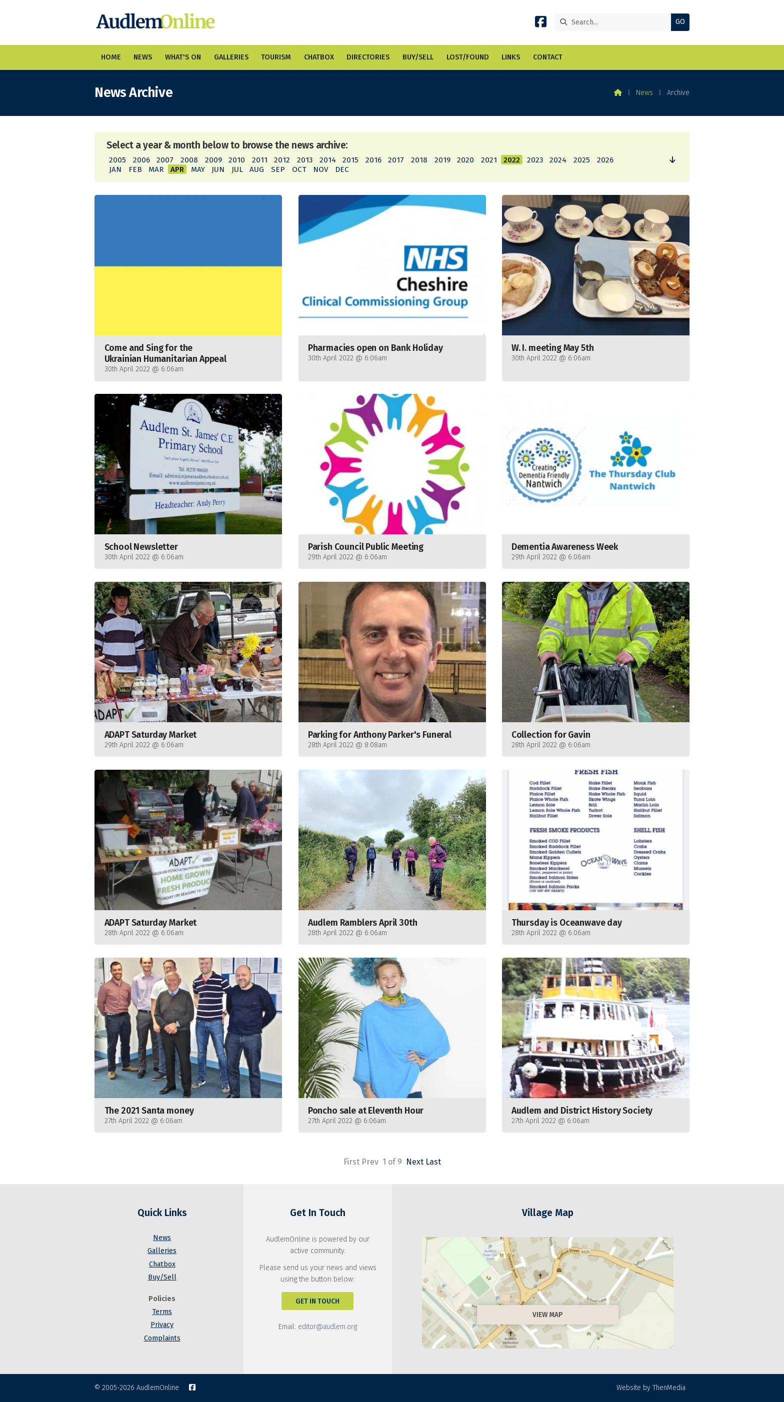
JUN (218, 169)
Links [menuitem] (511, 57)
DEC (342, 169)
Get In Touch (318, 1301)
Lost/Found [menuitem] (467, 57)
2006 (141, 159)
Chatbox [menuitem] (319, 57)
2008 (189, 159)
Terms (162, 1312)
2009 (213, 159)
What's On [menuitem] (183, 57)
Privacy (162, 1325)
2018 (419, 159)
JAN (115, 169)
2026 (605, 159)
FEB (135, 169)
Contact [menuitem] (547, 57)
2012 (282, 159)
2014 (328, 159)
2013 (304, 159)
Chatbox (162, 1264)
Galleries (162, 1251)
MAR (156, 169)
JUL (237, 169)
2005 (117, 159)
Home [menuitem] (111, 57)
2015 (350, 159)
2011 (260, 159)
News (644, 92)
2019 (442, 159)
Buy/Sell (162, 1277)
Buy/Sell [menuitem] (418, 57)
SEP (278, 169)
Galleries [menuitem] (231, 57)
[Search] (615, 22)
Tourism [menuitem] (276, 57)
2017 (396, 159)
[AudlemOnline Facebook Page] (540, 23)
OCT (299, 169)
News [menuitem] (143, 57)
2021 (489, 159)
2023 (535, 159)
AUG (257, 169)
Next (415, 1162)
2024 (558, 159)
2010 (236, 159)
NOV (320, 169)
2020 (465, 159)
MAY (198, 169)
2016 (374, 159)
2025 (582, 159)
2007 (165, 159)
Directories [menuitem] (368, 57)
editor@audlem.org (327, 1327)
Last (433, 1162)
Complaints (162, 1338)
